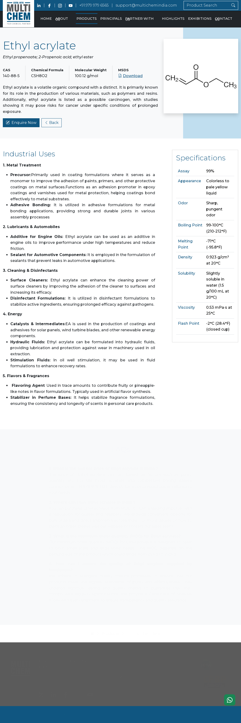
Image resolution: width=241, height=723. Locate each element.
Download (130, 76)
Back (51, 123)
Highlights (173, 18)
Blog (148, 683)
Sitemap (180, 675)
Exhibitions (200, 18)
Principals (111, 18)
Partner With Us (139, 19)
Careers (151, 668)
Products (86, 18)
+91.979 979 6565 (94, 5)
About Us (61, 19)
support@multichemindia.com (146, 5)
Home (46, 18)
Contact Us (223, 19)
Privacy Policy (117, 683)
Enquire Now (21, 123)
